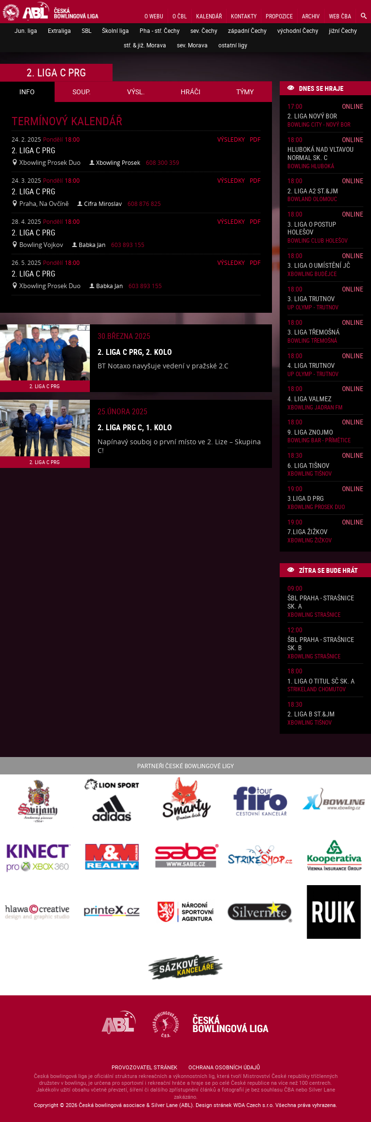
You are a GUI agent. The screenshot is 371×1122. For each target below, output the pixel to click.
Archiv (311, 16)
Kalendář (209, 16)
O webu (153, 16)
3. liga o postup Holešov (311, 228)
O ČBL (179, 16)
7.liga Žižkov (307, 532)
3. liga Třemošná (313, 332)
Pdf (255, 139)
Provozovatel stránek (144, 1067)
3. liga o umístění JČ (318, 266)
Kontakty (244, 16)
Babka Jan (92, 244)
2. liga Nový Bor (312, 116)
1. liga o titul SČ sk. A (321, 681)
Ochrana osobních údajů (224, 1067)
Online (352, 106)
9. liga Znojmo (310, 432)
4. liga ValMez (309, 399)
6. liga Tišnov (308, 466)
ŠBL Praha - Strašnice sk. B (320, 644)
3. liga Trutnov (311, 299)
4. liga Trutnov (311, 366)
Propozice (279, 16)
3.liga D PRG (305, 499)
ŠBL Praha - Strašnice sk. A (320, 602)
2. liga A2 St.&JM (312, 191)
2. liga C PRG (33, 150)
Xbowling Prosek (118, 162)
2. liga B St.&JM (311, 714)
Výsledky (231, 139)
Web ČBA (340, 16)
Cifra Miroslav (103, 203)
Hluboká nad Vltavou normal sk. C (320, 154)
